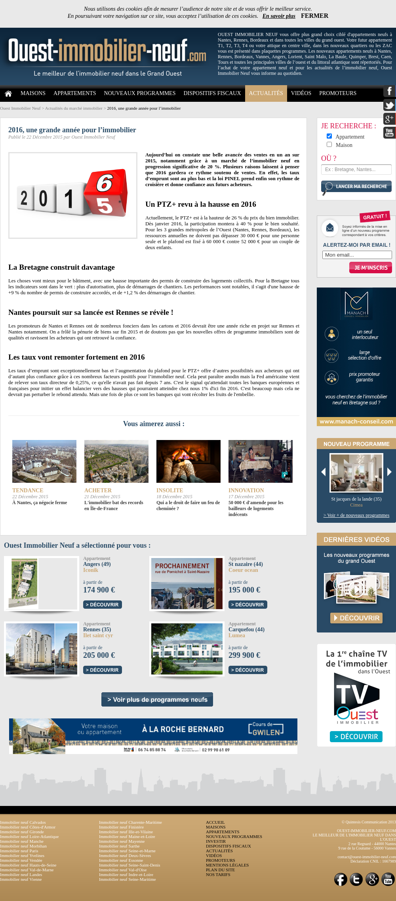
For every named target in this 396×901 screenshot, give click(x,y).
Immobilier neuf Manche (22, 841)
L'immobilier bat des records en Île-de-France (113, 505)
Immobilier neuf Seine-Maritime (127, 879)
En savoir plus (279, 16)
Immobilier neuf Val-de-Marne (26, 869)
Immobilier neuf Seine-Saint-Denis (129, 865)
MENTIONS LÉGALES (227, 865)
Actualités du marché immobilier (74, 108)
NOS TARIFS (218, 874)
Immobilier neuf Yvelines (22, 855)
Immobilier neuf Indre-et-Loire (126, 874)
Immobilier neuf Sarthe (119, 846)
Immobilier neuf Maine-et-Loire (127, 836)
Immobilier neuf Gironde (22, 831)
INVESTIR (216, 841)
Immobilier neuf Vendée (21, 860)
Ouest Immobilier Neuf (20, 108)
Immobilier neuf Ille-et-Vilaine (126, 831)
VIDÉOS (301, 93)
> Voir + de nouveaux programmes (357, 515)
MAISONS (33, 93)
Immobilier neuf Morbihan (23, 846)
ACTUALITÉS (266, 93)
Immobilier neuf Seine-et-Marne (127, 850)
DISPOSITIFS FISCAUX (212, 93)
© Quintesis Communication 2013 (369, 822)
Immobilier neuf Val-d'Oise (123, 869)
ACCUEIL (215, 822)
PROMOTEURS (337, 93)
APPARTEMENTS (74, 93)
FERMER (314, 15)
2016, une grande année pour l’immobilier (144, 108)
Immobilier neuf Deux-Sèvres (125, 855)
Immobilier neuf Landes (21, 874)
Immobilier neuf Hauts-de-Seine (28, 865)
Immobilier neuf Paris (19, 850)
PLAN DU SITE (220, 869)
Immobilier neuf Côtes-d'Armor (27, 827)
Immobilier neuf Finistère (121, 827)
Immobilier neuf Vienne (21, 879)
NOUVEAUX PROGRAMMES (140, 93)
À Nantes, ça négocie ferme (39, 502)
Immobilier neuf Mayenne (122, 841)
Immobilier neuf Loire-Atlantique (29, 836)
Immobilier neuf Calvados (23, 822)
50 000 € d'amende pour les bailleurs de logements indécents (256, 508)
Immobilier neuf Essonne (121, 860)
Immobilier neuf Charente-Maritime (130, 822)
